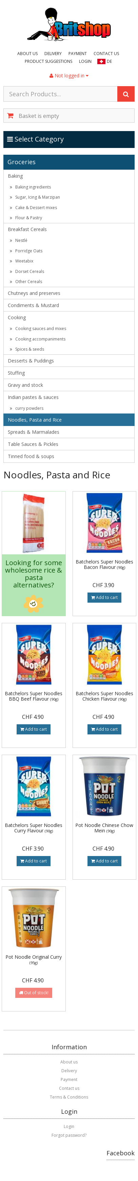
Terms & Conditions (69, 1097)
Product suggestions (48, 61)
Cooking (17, 317)
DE (109, 61)
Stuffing (16, 373)
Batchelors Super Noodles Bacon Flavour (104, 564)
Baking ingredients (30, 187)
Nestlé (18, 240)
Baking (15, 176)
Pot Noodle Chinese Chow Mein (104, 827)
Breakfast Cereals (27, 229)
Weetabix (21, 261)
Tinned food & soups (31, 456)
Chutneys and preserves (34, 293)
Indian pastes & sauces (33, 397)
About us (27, 53)
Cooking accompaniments (37, 339)
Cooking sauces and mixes (38, 328)
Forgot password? (69, 1135)
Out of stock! (33, 993)
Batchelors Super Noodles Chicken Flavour (104, 696)
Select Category (36, 139)
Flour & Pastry (26, 218)
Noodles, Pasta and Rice (35, 420)
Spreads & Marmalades (33, 432)
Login (85, 61)
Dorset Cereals (27, 271)
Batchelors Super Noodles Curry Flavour (33, 827)
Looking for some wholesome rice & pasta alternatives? (33, 573)
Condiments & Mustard (33, 305)
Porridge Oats (26, 251)
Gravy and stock (25, 385)
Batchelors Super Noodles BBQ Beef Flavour (33, 696)
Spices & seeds (27, 349)
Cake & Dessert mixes (33, 207)
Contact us (106, 53)
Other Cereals (26, 281)
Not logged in (69, 75)
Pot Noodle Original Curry (33, 959)
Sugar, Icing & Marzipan (35, 197)
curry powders (26, 408)
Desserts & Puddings (31, 360)
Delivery (53, 53)
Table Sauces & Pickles (33, 444)
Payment (77, 53)
